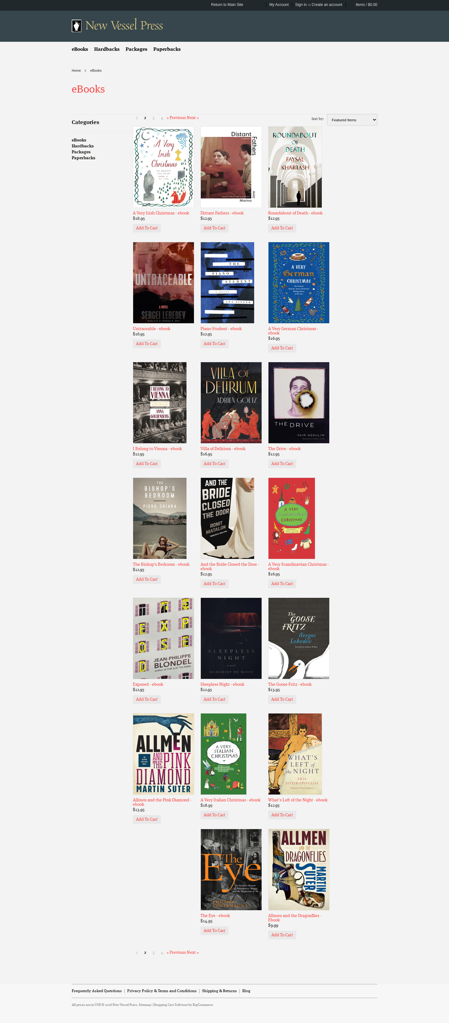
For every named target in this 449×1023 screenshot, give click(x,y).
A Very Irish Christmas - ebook (161, 213)
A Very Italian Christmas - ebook (230, 800)
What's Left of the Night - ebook (297, 800)
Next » (193, 118)
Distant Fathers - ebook (222, 213)
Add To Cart (147, 228)
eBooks (80, 49)
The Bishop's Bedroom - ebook (161, 564)
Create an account (327, 4)
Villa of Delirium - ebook (222, 449)
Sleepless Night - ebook (222, 684)
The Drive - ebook (284, 449)
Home (76, 70)
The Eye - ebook (215, 916)
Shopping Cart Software (170, 1005)
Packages (136, 49)
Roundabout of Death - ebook (295, 213)
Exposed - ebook (148, 684)
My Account (279, 4)
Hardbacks (106, 49)
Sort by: (317, 119)
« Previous (176, 118)
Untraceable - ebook (151, 329)
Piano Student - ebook (221, 329)
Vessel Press (124, 26)
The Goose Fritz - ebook (289, 684)
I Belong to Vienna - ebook (157, 449)
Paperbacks (167, 49)
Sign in (301, 4)
